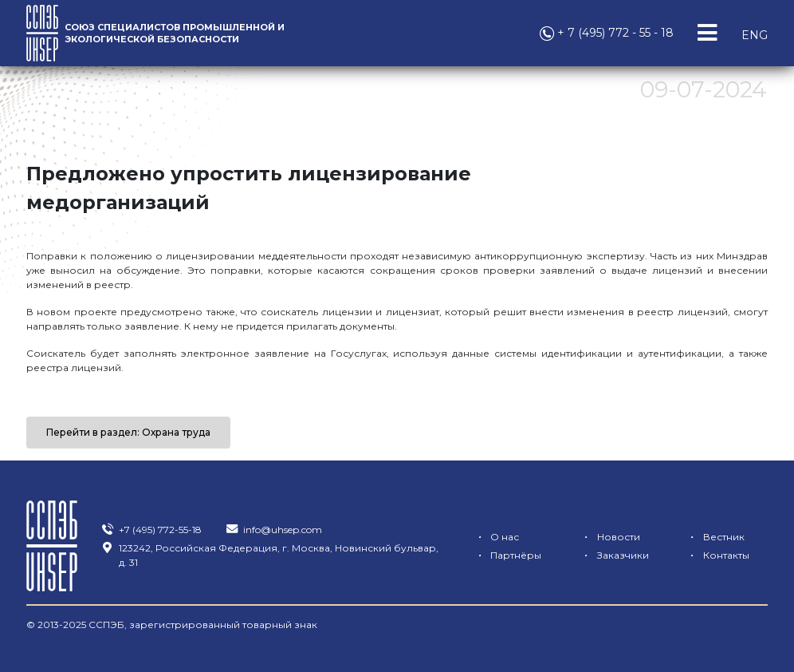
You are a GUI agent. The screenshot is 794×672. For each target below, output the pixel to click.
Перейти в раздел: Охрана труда (128, 432)
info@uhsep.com (273, 530)
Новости (608, 537)
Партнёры (506, 555)
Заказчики (613, 555)
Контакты (717, 555)
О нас (495, 537)
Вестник (715, 537)
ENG (754, 35)
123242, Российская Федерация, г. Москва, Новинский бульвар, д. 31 (269, 555)
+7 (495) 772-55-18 (151, 530)
